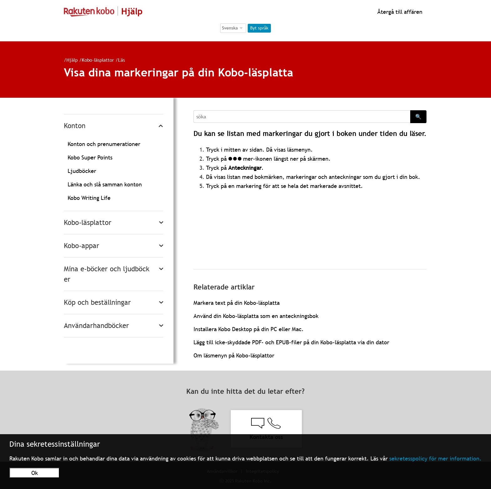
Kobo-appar (81, 246)
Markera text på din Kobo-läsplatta (237, 302)
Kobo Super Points (90, 157)
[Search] (302, 116)
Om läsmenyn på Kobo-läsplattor (234, 355)
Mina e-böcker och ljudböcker (106, 274)
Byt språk (259, 28)
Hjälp (72, 60)
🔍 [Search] (418, 116)
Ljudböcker (82, 170)
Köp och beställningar (97, 302)
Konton (74, 126)
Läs (121, 60)
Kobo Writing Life (89, 197)
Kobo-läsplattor (98, 60)
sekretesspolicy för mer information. (435, 458)
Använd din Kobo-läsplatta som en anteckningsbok (256, 316)
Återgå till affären (399, 11)
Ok (34, 472)
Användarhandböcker (96, 325)
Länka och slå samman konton (105, 184)
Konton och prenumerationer (104, 144)
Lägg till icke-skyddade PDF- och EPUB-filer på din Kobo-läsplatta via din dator (291, 342)
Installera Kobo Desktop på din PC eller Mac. (249, 329)
